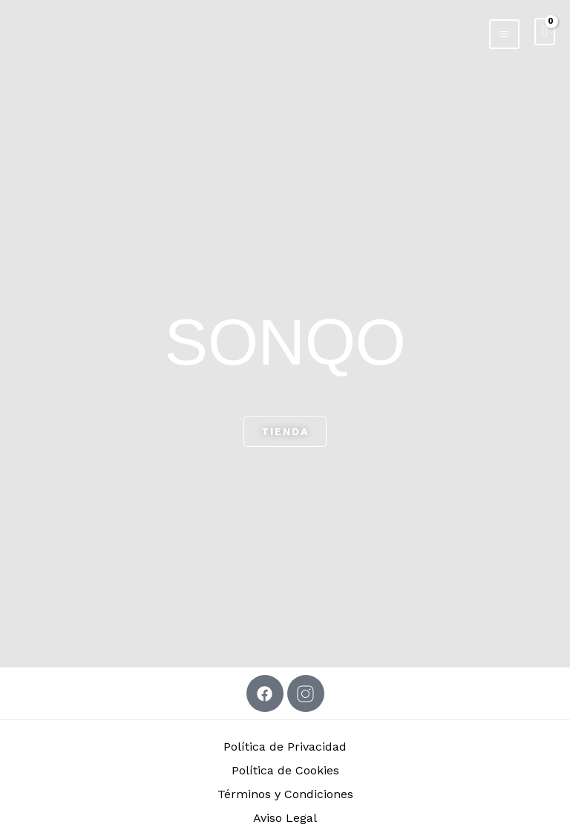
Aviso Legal (285, 818)
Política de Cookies (285, 770)
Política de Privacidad (285, 746)
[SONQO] (33, 30)
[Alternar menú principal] (504, 33)
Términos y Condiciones (285, 794)
